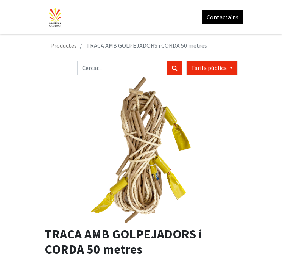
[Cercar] (174, 68)
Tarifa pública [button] (209, 68)
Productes (63, 45)
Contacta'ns (222, 17)
